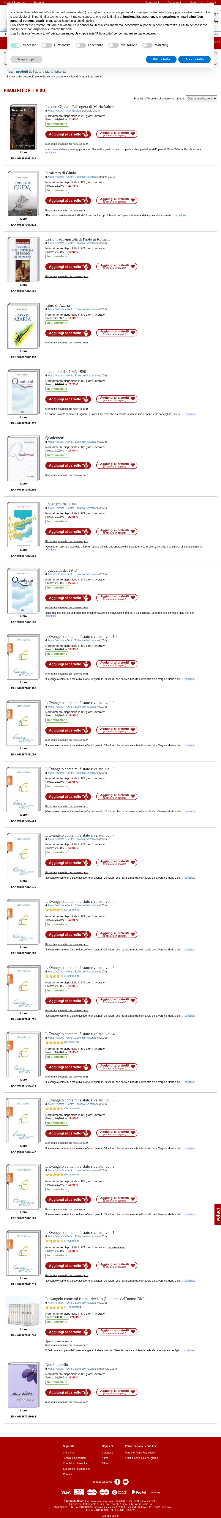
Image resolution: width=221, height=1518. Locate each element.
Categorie (107, 1452)
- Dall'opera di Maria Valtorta (81, 106)
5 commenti (72, 1174)
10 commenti (72, 1307)
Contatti (67, 1474)
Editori (105, 1463)
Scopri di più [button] (26, 59)
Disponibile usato (116, 1247)
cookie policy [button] (85, 20)
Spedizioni (69, 1468)
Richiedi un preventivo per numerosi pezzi (66, 144)
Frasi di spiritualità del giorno (141, 1458)
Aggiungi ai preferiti (116, 134)
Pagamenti (83, 1468)
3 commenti (72, 1042)
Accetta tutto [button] (194, 59)
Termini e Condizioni (74, 1458)
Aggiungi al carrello (68, 134)
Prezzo (49, 119)
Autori (105, 1458)
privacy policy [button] (174, 12)
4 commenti (72, 1240)
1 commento (72, 909)
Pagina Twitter (126, 1481)
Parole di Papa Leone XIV (140, 1446)
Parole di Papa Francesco (140, 1452)
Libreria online (110, 1515)
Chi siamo (68, 1452)
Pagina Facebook (117, 1481)
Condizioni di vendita (75, 1463)
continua (51, 152)
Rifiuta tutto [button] (161, 59)
